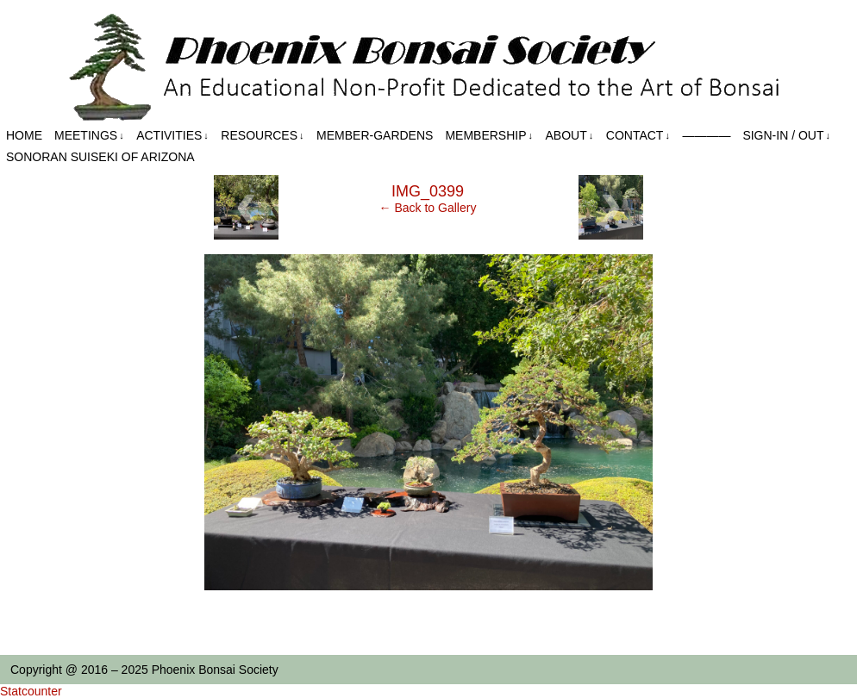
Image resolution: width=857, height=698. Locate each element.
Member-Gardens (374, 135)
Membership (489, 135)
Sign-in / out (786, 135)
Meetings (89, 135)
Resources (262, 135)
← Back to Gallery (428, 208)
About (570, 135)
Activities (172, 135)
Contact (638, 135)
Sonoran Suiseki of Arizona (100, 157)
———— (706, 135)
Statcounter (31, 691)
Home (24, 135)
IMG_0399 (427, 191)
